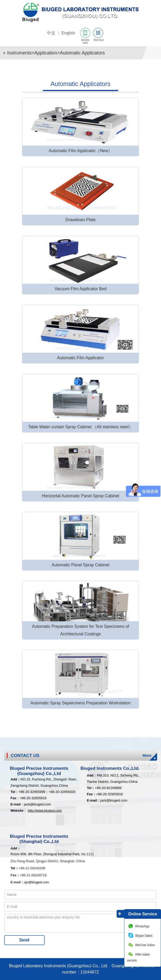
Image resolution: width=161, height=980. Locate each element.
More (147, 755)
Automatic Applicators (82, 52)
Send (24, 940)
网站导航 (153, 34)
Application (45, 52)
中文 (51, 33)
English (68, 33)
